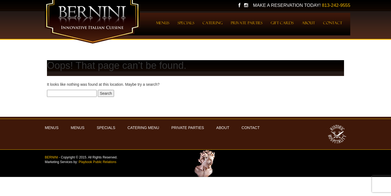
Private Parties (247, 23)
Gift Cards (282, 23)
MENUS (52, 127)
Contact (332, 23)
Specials (186, 23)
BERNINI (51, 157)
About (308, 23)
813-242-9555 (336, 5)
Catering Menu (143, 127)
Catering (213, 23)
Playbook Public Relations (97, 162)
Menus (162, 23)
